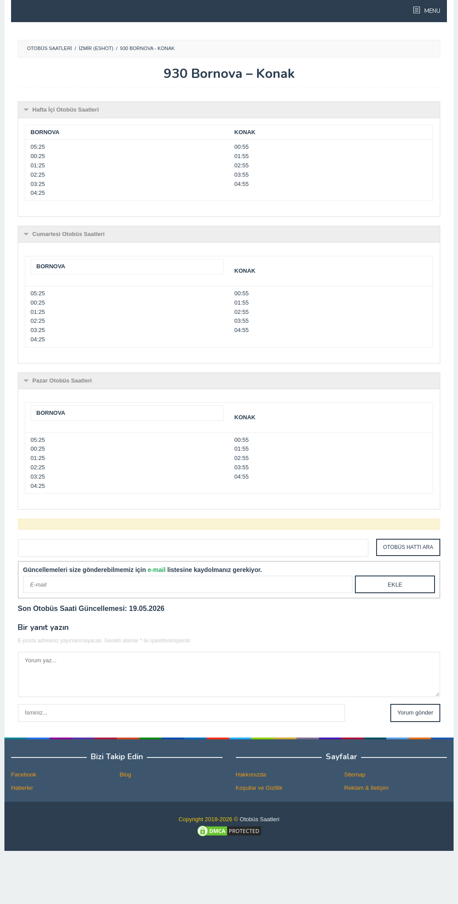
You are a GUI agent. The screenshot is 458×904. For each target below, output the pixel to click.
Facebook (23, 774)
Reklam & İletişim (366, 787)
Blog (125, 774)
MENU (431, 11)
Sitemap (355, 774)
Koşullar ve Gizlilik (259, 787)
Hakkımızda (251, 774)
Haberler (22, 787)
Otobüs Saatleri (260, 819)
